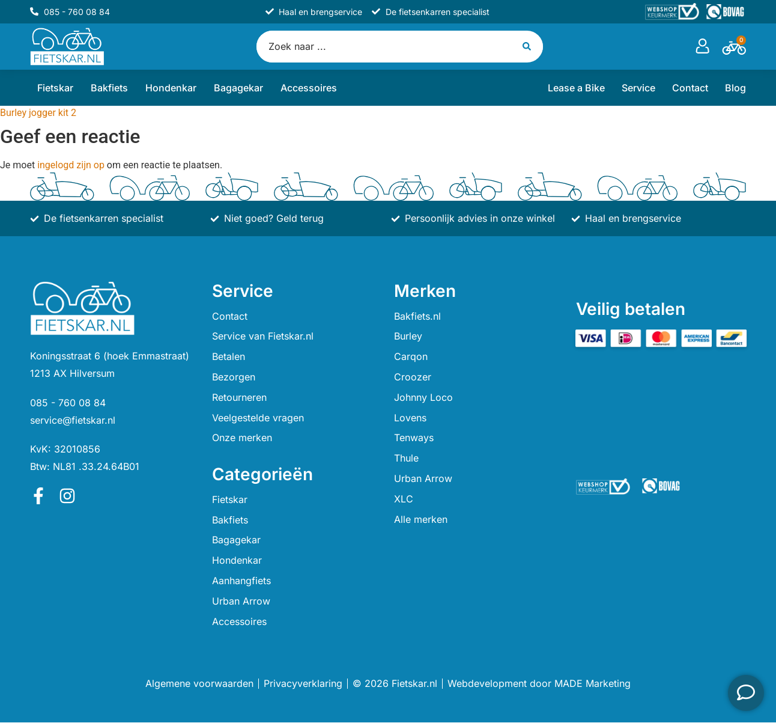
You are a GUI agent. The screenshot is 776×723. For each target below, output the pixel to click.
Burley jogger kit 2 (38, 113)
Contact (690, 88)
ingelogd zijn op (71, 165)
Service (638, 88)
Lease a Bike (576, 88)
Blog (735, 88)
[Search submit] (528, 46)
